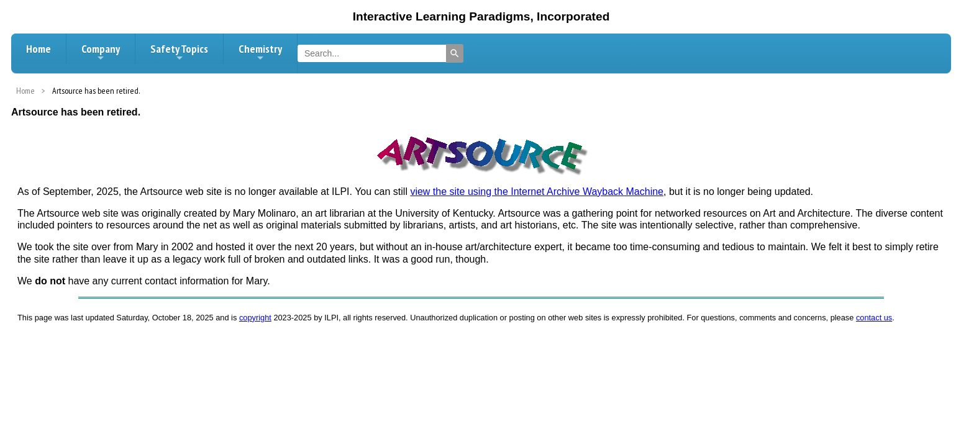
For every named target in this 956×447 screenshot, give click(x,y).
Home (38, 49)
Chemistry (260, 52)
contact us (874, 317)
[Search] (454, 53)
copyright (255, 317)
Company (100, 52)
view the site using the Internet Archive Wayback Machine (536, 191)
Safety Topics (179, 52)
